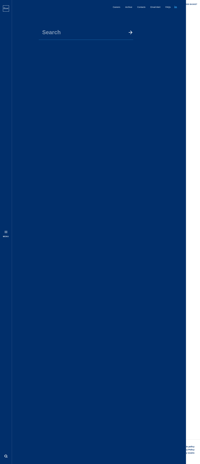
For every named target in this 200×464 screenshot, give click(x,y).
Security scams (186, 453)
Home (80, 11)
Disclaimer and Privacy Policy (179, 449)
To (82, 50)
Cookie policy (187, 446)
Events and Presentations (121, 11)
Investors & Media (96, 11)
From (46, 50)
